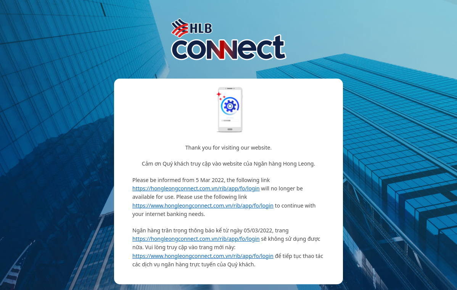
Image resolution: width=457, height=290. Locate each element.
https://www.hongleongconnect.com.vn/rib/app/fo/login (203, 205)
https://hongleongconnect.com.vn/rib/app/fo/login (196, 188)
